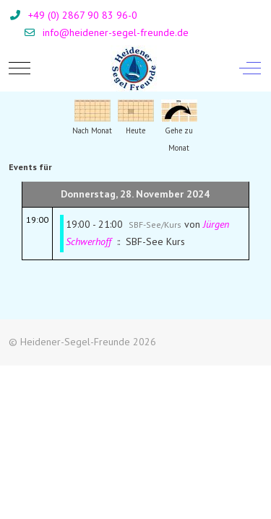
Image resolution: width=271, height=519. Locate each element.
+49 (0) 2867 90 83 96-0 (82, 15)
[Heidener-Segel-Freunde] (134, 68)
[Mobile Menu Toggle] (19, 68)
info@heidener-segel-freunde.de (116, 32)
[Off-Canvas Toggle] (250, 68)
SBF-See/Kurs (155, 224)
